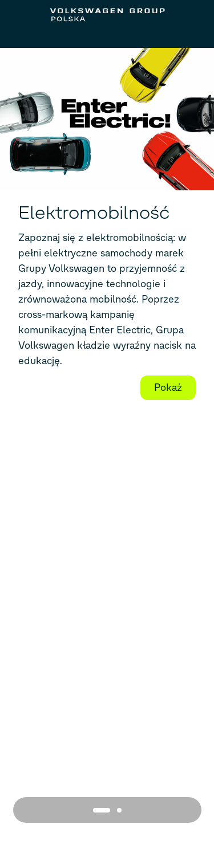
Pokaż (168, 387)
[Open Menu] (22, 36)
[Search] (192, 37)
